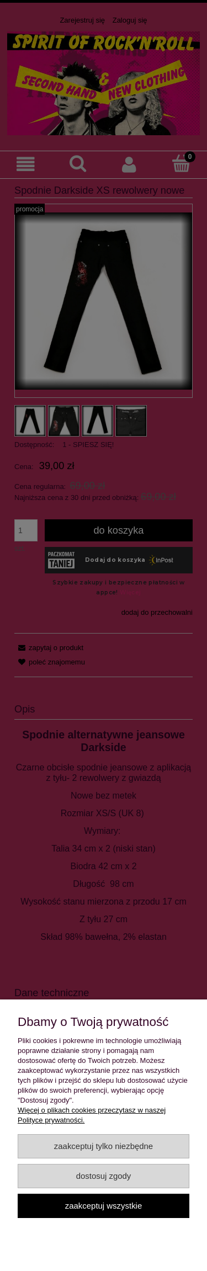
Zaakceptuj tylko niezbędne (103, 1146)
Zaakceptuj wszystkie (103, 1205)
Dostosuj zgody (103, 1175)
